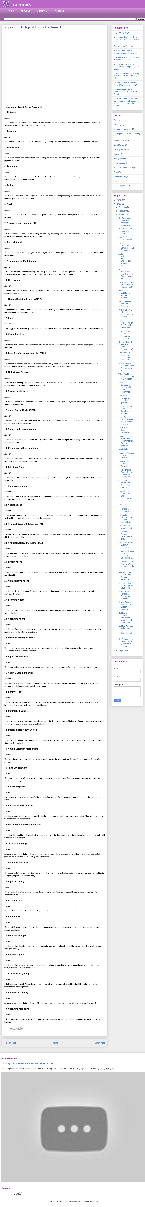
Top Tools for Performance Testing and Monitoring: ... (125, 595)
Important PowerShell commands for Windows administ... (125, 441)
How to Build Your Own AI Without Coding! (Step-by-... (126, 366)
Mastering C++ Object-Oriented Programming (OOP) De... (126, 575)
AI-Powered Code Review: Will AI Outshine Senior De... (126, 565)
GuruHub (22, 5)
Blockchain (123, 449)
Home (11, 11)
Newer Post (10, 1043)
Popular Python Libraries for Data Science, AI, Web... (125, 409)
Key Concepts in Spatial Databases (125, 430)
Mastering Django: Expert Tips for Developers (126, 585)
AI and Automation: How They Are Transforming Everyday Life (126, 75)
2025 (119, 204)
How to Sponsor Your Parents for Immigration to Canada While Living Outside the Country (126, 102)
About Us (25, 11)
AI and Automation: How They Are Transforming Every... (125, 274)
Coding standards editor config (127, 134)
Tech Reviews (120, 177)
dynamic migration (121, 140)
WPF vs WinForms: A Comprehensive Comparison (126, 52)
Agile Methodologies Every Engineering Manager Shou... (125, 260)
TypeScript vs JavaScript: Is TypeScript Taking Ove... (125, 334)
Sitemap (59, 11)
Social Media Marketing (124, 167)
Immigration (119, 158)
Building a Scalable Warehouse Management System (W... (125, 617)
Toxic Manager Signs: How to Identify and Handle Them (125, 473)
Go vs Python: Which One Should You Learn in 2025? (125, 84)
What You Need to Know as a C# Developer (126, 303)
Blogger (117, 120)
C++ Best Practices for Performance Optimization (125, 507)
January (122, 207)
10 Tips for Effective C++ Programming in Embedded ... (126, 518)
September (124, 651)
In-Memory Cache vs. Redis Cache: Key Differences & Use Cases (127, 39)
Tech (116, 172)
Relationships (119, 163)
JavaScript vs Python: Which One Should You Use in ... (125, 324)
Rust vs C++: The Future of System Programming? (125, 345)
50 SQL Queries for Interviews (125, 238)
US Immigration (120, 186)
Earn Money (119, 145)
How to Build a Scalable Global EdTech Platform (126, 605)
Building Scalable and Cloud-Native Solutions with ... (125, 630)
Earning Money (120, 149)
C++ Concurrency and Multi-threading (126, 544)
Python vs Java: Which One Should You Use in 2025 (126, 313)
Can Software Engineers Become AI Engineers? (124, 356)
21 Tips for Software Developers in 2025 (125, 535)
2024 (119, 200)
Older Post (99, 1043)
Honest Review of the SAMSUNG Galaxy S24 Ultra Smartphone (126, 91)
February (123, 211)
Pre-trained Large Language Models (125, 231)
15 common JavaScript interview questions (123, 399)
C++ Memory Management (125, 46)
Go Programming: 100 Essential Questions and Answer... (126, 642)
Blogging (117, 124)
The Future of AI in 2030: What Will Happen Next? (127, 58)
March (122, 215)
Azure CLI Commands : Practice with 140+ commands (124, 387)
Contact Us (43, 11)
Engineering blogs (121, 32)
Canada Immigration (122, 129)
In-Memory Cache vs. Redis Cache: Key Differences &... (126, 554)
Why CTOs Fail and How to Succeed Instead (125, 294)
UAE (116, 181)
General (117, 154)
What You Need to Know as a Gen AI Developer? (126, 376)
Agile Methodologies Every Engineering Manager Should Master (126, 66)
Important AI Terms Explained (123, 463)
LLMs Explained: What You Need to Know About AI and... (126, 420)
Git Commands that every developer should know (124, 221)
